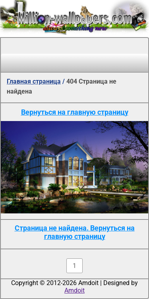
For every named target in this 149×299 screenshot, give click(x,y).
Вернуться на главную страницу (74, 112)
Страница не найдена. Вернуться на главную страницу (75, 232)
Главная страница (34, 81)
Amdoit (74, 290)
